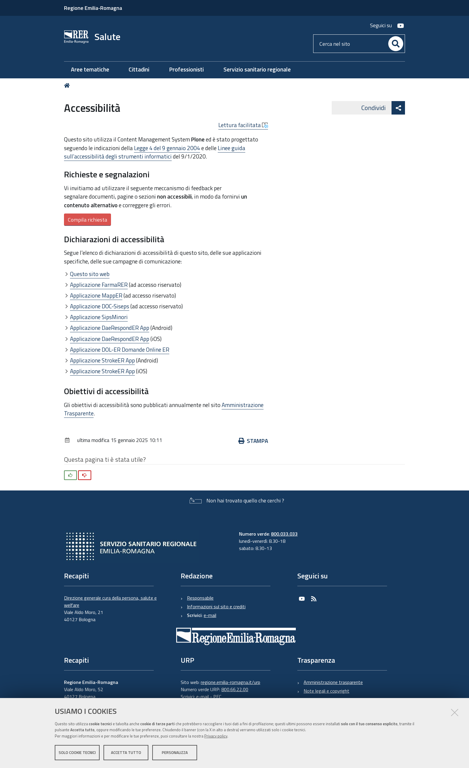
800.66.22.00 (234, 689)
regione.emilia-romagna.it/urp (230, 682)
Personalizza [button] (175, 752)
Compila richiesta (87, 220)
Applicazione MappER (96, 295)
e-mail (210, 615)
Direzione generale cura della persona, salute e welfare (110, 601)
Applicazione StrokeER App (102, 360)
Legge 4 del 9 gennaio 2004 (167, 148)
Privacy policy (215, 736)
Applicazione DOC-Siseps (99, 306)
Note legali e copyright (326, 690)
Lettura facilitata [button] (243, 125)
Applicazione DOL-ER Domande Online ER (119, 349)
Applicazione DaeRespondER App (109, 327)
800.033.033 (284, 533)
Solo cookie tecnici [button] (77, 752)
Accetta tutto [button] (126, 752)
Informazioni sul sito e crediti (216, 606)
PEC (217, 696)
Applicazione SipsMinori (99, 317)
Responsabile (200, 597)
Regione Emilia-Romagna (93, 8)
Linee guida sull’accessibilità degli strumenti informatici (154, 152)
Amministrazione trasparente (333, 682)
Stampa (253, 440)
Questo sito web (89, 273)
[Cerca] (395, 43)
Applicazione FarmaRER (99, 284)
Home (68, 85)
